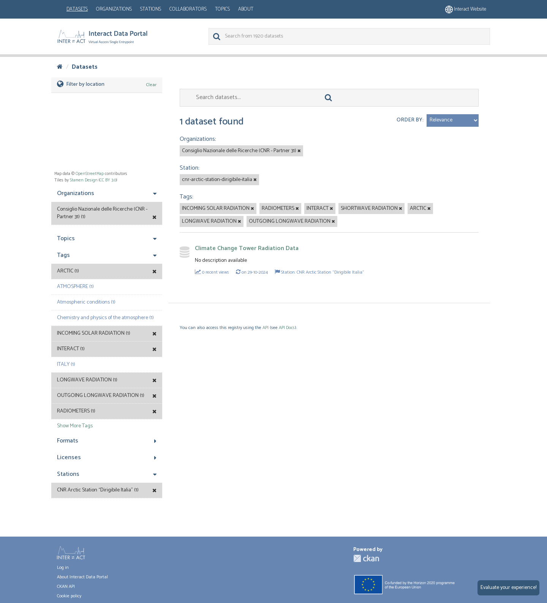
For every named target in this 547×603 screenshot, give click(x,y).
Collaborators (188, 9)
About (245, 9)
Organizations (114, 9)
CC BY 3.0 (108, 180)
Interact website (465, 9)
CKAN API (66, 586)
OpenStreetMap (90, 173)
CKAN (366, 558)
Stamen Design (84, 180)
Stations (150, 9)
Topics (222, 9)
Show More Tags (75, 426)
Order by (409, 120)
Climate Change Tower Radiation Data (247, 248)
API (265, 327)
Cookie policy (69, 596)
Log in (63, 567)
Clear (151, 84)
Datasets (77, 9)
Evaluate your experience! (508, 587)
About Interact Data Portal (82, 577)
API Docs (287, 327)
